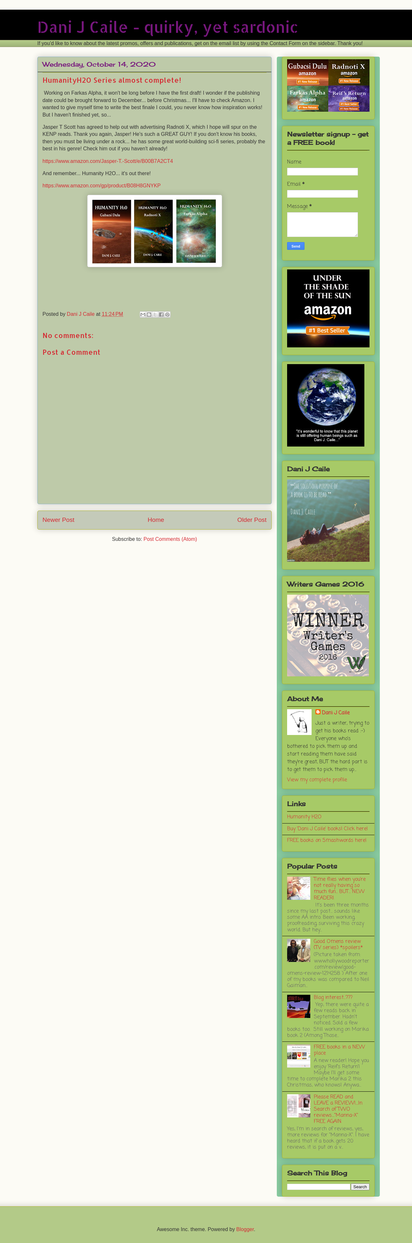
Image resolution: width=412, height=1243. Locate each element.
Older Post (252, 519)
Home (156, 519)
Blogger (245, 1229)
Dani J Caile (336, 713)
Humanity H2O (304, 817)
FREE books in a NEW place (339, 1050)
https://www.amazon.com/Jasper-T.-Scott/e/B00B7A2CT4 (107, 161)
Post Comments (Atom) (170, 539)
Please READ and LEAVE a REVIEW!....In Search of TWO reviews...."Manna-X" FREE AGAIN (338, 1109)
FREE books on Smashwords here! (327, 840)
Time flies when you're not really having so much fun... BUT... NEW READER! (340, 889)
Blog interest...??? (333, 998)
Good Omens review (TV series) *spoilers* (338, 945)
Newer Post (58, 519)
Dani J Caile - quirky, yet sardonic (167, 27)
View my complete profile (317, 780)
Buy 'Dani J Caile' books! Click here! (327, 829)
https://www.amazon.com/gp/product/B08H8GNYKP (101, 185)
